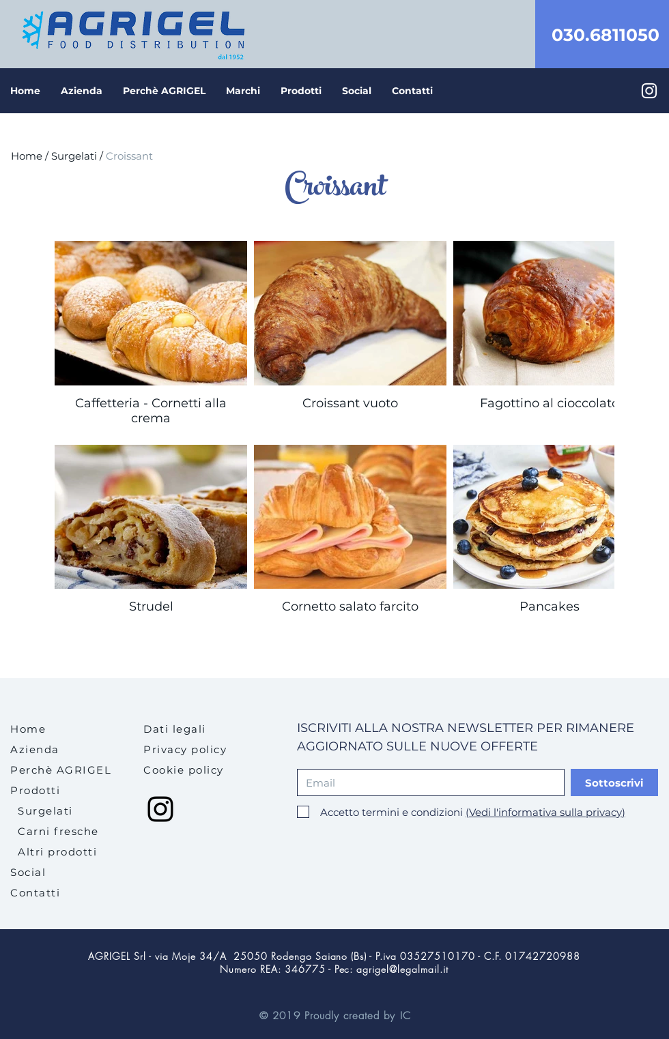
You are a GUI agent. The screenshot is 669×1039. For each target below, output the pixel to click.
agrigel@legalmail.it (402, 969)
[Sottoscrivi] (614, 782)
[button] (301, 90)
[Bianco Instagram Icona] (649, 91)
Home (26, 155)
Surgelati (74, 155)
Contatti (35, 892)
